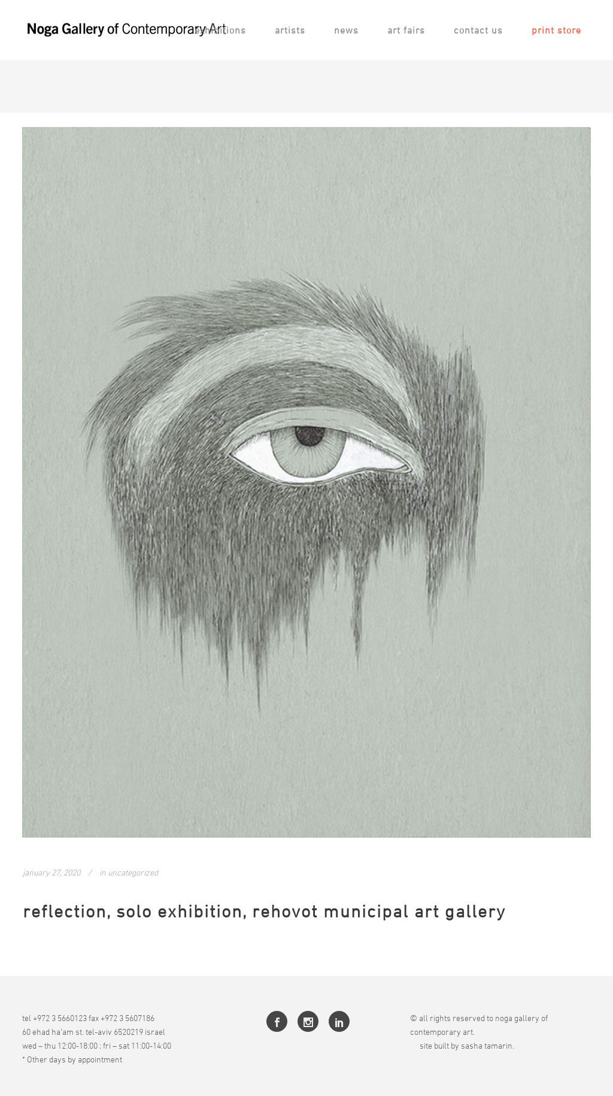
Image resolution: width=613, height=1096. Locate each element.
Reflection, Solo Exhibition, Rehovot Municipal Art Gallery (264, 911)
